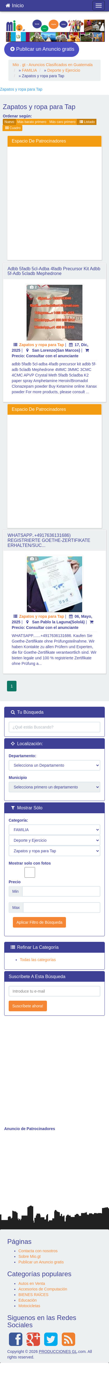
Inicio (14, 4)
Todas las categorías (38, 959)
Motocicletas (29, 1306)
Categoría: (18, 820)
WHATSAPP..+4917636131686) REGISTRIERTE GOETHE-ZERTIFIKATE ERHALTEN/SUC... (49, 540)
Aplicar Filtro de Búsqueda (39, 922)
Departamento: (22, 756)
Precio (15, 882)
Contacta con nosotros (38, 1251)
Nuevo (9, 122)
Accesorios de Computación (42, 1289)
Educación (27, 1300)
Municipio (18, 777)
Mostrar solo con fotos (30, 869)
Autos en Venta (31, 1283)
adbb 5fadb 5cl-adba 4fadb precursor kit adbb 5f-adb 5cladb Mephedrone (54, 271)
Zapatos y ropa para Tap (41, 344)
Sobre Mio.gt (29, 1256)
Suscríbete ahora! (27, 1006)
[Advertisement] (52, 203)
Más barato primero (31, 122)
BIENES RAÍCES (33, 1294)
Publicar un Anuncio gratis (42, 49)
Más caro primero (62, 122)
